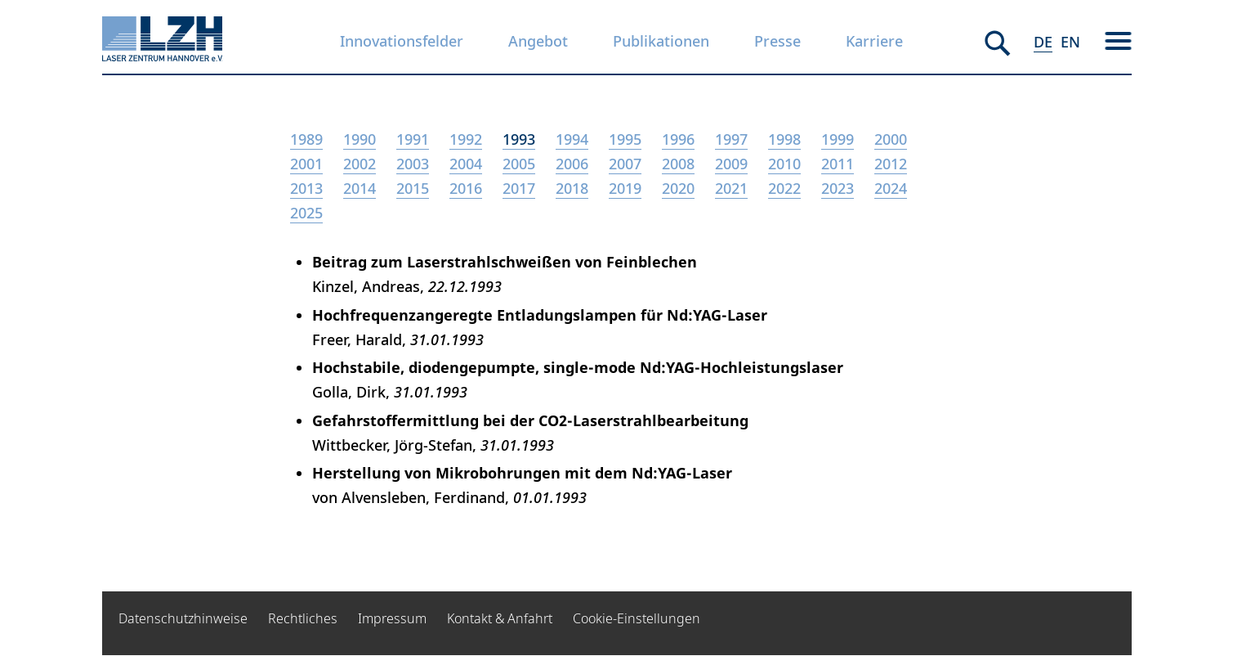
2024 (890, 188)
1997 (731, 139)
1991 (412, 139)
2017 (519, 188)
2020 (678, 188)
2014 (359, 188)
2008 (678, 163)
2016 (465, 188)
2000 (890, 139)
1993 (519, 139)
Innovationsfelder (401, 41)
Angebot (538, 41)
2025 (306, 212)
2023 (837, 188)
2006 (572, 163)
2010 (784, 163)
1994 (572, 139)
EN (1070, 42)
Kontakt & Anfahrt (499, 618)
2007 (625, 163)
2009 (731, 163)
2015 (412, 188)
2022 (784, 188)
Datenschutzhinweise (183, 618)
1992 (465, 139)
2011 (837, 163)
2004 (465, 163)
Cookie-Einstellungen (636, 618)
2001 (306, 163)
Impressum (392, 618)
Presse (777, 41)
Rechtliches (302, 618)
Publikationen (661, 41)
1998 (784, 139)
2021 (731, 188)
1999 (837, 139)
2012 (890, 163)
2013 (306, 188)
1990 (359, 139)
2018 (572, 188)
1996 (678, 139)
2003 (412, 163)
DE (1043, 42)
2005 (519, 163)
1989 (306, 139)
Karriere (874, 41)
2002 (359, 163)
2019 (625, 188)
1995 (625, 139)
